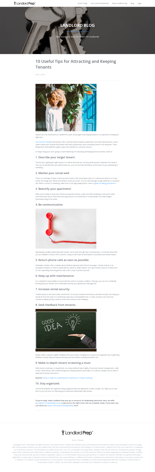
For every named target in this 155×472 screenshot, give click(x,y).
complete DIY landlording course (49, 403)
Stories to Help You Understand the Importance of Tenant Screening (67, 378)
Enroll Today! (82, 3)
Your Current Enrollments (100, 3)
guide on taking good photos (105, 183)
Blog (132, 3)
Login (139, 3)
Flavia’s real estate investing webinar (60, 405)
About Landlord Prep (119, 3)
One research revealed (44, 142)
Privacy (80, 440)
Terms (74, 440)
